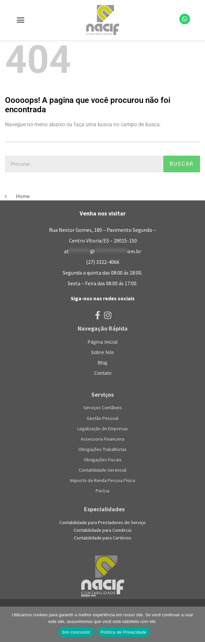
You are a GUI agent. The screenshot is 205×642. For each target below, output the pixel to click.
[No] (196, 624)
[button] (20, 20)
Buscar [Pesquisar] (182, 164)
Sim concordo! (76, 632)
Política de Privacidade (124, 632)
